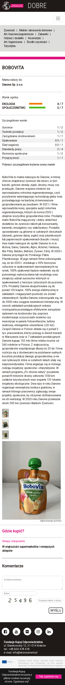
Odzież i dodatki (14, 38)
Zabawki (43, 34)
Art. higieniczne (13, 42)
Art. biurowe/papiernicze (19, 34)
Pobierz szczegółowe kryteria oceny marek (28, 164)
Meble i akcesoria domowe (35, 30)
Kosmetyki (34, 38)
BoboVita (13, 67)
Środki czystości (37, 42)
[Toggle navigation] (58, 18)
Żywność (9, 30)
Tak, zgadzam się (48, 676)
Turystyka (9, 46)
